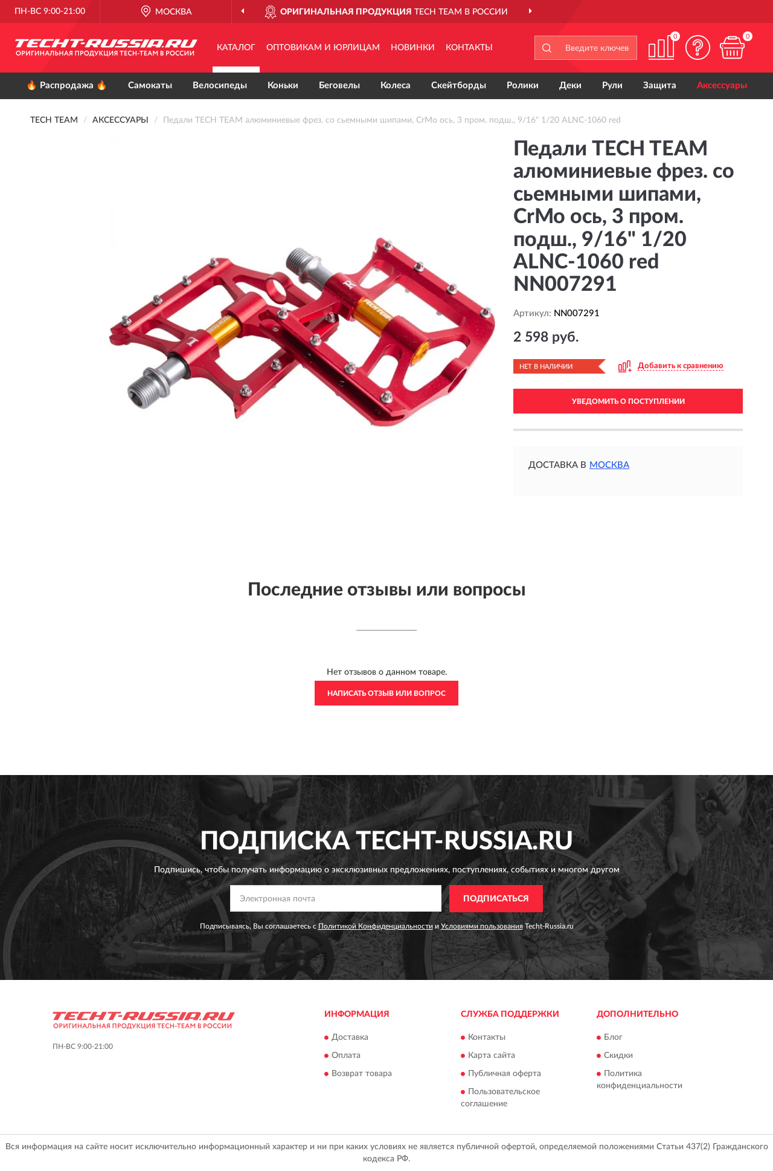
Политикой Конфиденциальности (375, 926)
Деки (570, 85)
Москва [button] (609, 465)
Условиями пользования (482, 926)
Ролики (523, 85)
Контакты (469, 48)
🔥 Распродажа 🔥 (66, 85)
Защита (659, 85)
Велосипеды (220, 85)
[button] (697, 47)
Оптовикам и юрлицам (323, 48)
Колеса (395, 85)
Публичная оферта (504, 1074)
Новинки (413, 48)
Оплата (346, 1056)
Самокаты (150, 85)
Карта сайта (491, 1056)
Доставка (350, 1038)
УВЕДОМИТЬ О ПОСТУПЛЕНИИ (628, 401)
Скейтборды (458, 85)
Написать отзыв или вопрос (386, 693)
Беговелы (339, 85)
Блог (613, 1038)
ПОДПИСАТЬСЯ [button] (496, 899)
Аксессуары (722, 85)
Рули (612, 85)
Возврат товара (362, 1074)
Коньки (283, 85)
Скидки (618, 1056)
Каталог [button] (236, 48)
